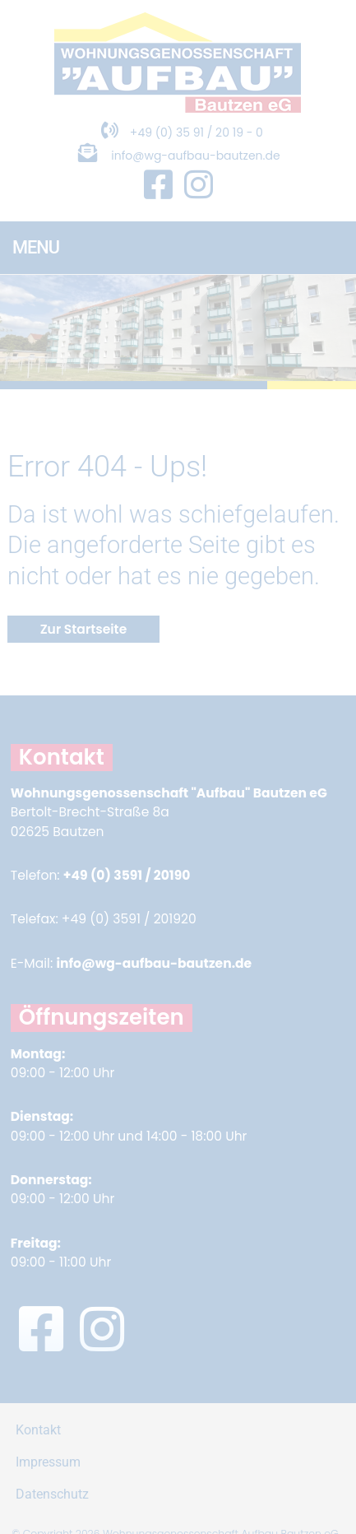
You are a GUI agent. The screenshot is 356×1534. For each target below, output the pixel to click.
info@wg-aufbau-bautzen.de (195, 155)
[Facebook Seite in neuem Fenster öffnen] (158, 185)
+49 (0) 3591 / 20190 (127, 875)
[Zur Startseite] (177, 108)
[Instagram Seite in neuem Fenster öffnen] (198, 185)
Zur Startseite (83, 629)
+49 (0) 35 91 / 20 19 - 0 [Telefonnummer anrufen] (178, 132)
